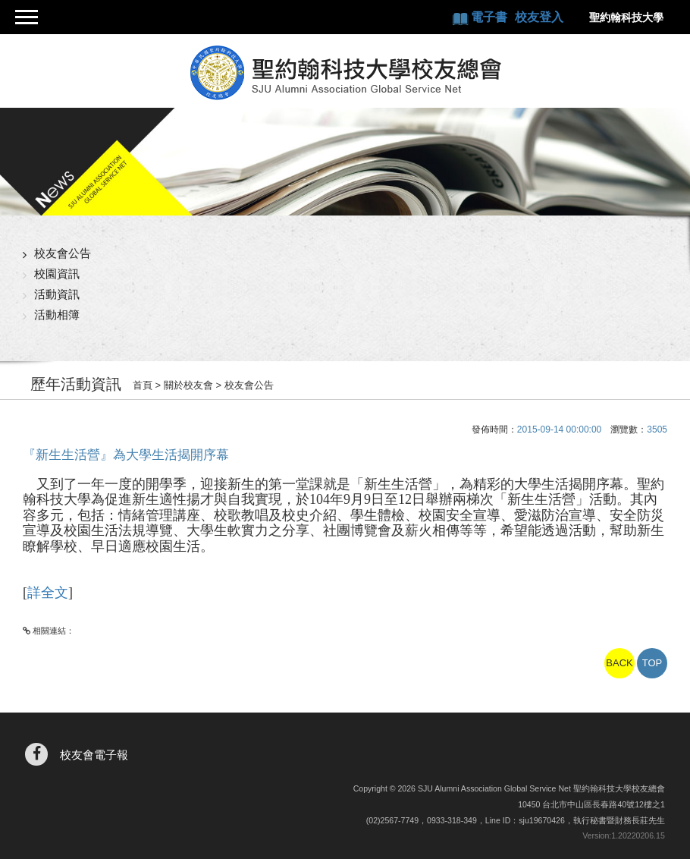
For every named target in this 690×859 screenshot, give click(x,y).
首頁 (142, 385)
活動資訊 (57, 294)
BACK (619, 663)
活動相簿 (57, 314)
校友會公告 (62, 253)
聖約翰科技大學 (626, 17)
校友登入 (539, 17)
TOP (652, 663)
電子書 (490, 17)
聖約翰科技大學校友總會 (344, 73)
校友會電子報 (94, 754)
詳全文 (47, 592)
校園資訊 (57, 273)
